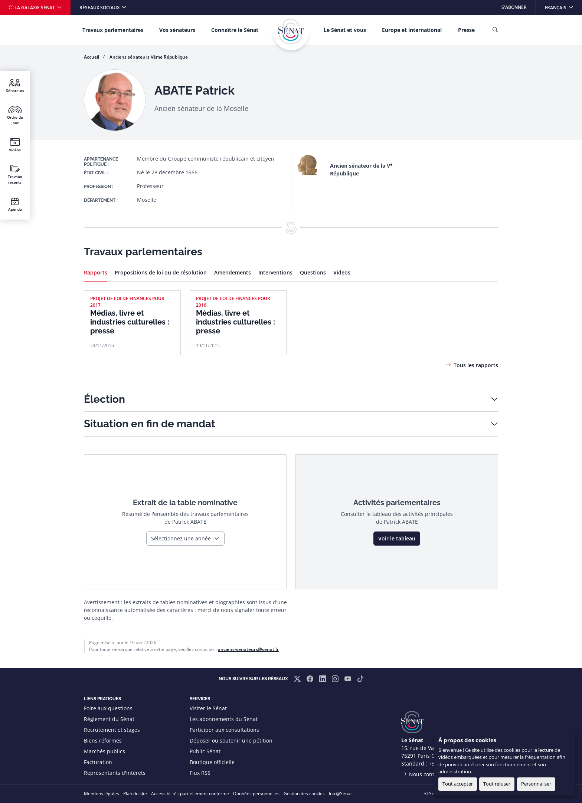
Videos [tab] (341, 272)
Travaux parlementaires (112, 29)
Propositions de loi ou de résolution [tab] (161, 272)
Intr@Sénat (340, 793)
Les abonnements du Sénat (224, 719)
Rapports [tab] (95, 272)
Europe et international (412, 29)
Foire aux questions (108, 708)
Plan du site (135, 793)
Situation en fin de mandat (149, 424)
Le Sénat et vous (345, 29)
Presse (466, 29)
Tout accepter (457, 783)
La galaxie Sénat (32, 7)
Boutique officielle (212, 762)
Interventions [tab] (275, 272)
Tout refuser (496, 783)
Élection (104, 399)
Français (563, 5)
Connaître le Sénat (234, 29)
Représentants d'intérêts (115, 772)
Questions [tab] (313, 272)
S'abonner (514, 7)
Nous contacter (428, 774)
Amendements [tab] (232, 272)
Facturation (98, 762)
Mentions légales (101, 793)
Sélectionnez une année (181, 538)
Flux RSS (200, 772)
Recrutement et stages (112, 729)
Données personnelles (256, 793)
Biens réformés (103, 740)
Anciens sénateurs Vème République (148, 57)
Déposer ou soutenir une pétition (231, 740)
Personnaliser (536, 783)
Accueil (91, 57)
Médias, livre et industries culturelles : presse (129, 322)
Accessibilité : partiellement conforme (190, 793)
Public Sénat (205, 751)
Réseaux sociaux (100, 7)
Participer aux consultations (224, 729)
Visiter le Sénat (208, 708)
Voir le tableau (396, 538)
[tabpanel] (291, 319)
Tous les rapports (476, 365)
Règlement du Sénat (109, 719)
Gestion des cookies (304, 793)
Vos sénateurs (177, 29)
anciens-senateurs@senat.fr (248, 649)
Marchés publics (104, 751)
